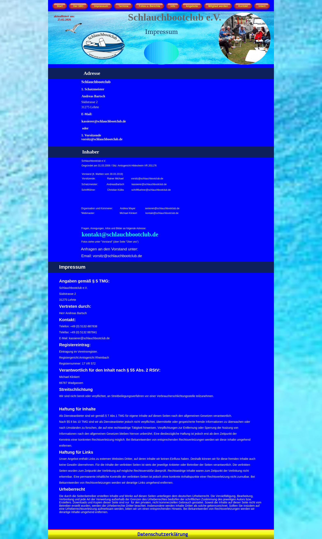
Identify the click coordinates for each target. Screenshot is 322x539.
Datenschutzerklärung (162, 534)
